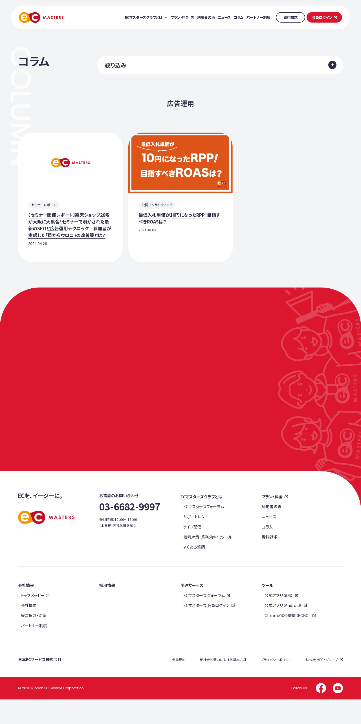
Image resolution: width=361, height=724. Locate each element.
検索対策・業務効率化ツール (207, 561)
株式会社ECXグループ (322, 684)
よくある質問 (194, 571)
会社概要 (29, 630)
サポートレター (195, 541)
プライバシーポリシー (276, 684)
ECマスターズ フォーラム (204, 620)
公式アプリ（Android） (283, 630)
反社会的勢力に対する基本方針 (223, 684)
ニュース (269, 541)
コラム (267, 551)
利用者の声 (271, 531)
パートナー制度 (34, 650)
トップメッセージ (35, 620)
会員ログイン (322, 17)
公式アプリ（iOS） (279, 620)
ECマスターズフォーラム (203, 531)
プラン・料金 (272, 521)
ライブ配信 (192, 551)
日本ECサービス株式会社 (39, 684)
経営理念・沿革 (34, 640)
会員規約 (179, 684)
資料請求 (290, 17)
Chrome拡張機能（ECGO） (288, 640)
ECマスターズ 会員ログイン (206, 630)
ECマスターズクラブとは (201, 521)
